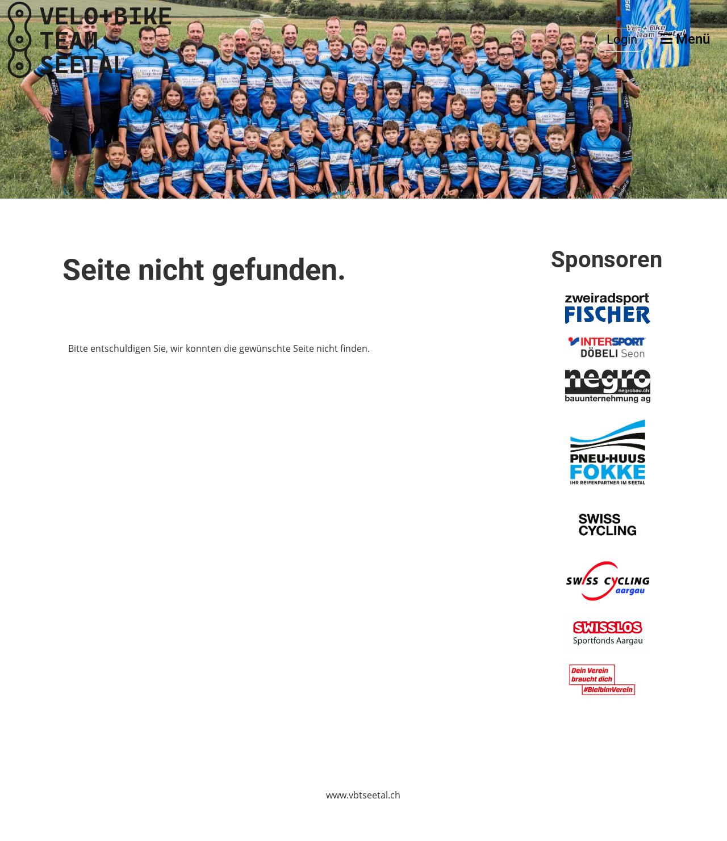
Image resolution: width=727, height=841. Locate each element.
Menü (685, 39)
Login (622, 39)
